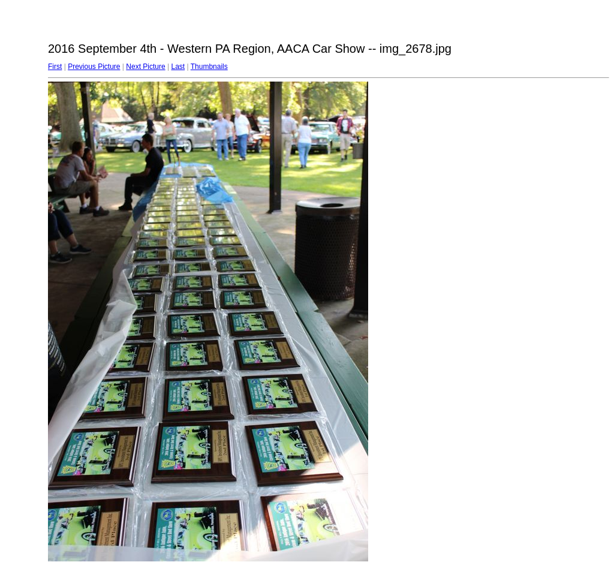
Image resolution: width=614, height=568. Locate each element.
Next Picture (145, 66)
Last (178, 66)
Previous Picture (94, 66)
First (55, 66)
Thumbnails (209, 66)
